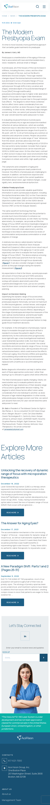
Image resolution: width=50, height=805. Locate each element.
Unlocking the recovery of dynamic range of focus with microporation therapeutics (24, 473)
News (12, 16)
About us (6, 794)
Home (4, 16)
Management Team (11, 800)
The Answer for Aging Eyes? (19, 523)
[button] (44, 7)
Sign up (6, 652)
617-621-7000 (15, 760)
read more (12, 512)
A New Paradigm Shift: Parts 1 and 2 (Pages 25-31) (24, 568)
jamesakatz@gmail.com (13, 429)
